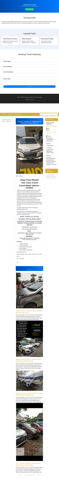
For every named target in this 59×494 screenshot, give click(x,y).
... (36, 475)
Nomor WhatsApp (7, 66)
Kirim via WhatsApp (29, 86)
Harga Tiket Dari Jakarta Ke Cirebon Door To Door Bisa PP (51, 176)
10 (27, 475)
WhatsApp (31, 99)
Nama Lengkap (6, 61)
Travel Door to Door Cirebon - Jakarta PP (6, 120)
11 (30, 475)
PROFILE (4, 114)
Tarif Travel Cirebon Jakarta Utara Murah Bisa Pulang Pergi (28, 464)
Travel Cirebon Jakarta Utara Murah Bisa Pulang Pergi (29, 311)
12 (31, 475)
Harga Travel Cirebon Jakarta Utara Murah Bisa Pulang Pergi (28, 360)
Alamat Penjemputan (8, 71)
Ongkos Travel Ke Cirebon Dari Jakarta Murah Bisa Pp (51, 126)
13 (34, 475)
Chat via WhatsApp (29, 9)
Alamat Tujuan (6, 78)
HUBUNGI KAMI (17, 114)
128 (38, 475)
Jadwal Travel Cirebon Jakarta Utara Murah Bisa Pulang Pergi (29, 394)
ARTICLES (10, 114)
